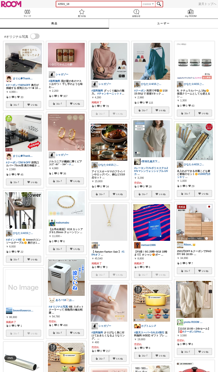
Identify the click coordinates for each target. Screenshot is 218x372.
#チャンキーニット (108, 93)
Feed (27, 13)
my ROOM (191, 13)
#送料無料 (54, 81)
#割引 (161, 332)
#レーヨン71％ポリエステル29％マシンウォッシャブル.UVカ (151, 171)
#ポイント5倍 (14, 239)
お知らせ (136, 13)
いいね (34, 105)
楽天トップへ (207, 4)
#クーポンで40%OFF (18, 85)
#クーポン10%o (192, 331)
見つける (81, 13)
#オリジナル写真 (58, 306)
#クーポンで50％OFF (18, 162)
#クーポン (140, 90)
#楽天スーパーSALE (146, 332)
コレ (16, 105)
